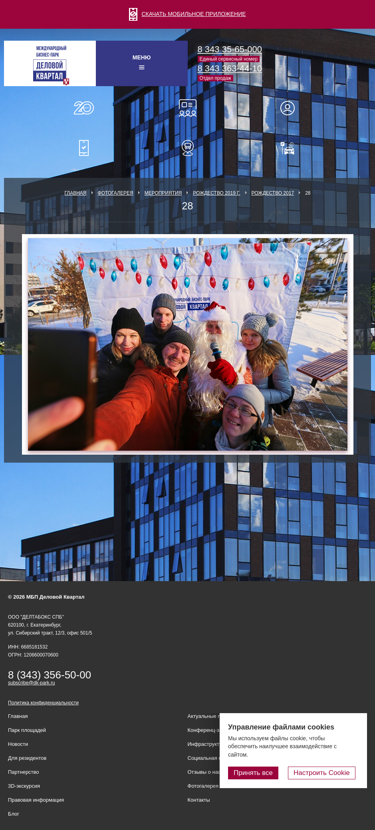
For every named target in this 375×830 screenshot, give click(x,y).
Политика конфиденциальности (43, 703)
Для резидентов (291, 108)
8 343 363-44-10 (230, 68)
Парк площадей (27, 730)
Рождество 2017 (273, 193)
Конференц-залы (188, 108)
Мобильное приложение (84, 148)
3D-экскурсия (24, 786)
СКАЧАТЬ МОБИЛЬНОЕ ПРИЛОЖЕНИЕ (187, 14)
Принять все (260, 773)
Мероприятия (163, 193)
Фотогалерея (115, 193)
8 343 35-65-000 (230, 49)
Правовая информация (36, 800)
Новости (18, 744)
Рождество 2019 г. (216, 193)
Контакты (199, 800)
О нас (84, 108)
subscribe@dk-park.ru (31, 683)
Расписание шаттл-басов (188, 148)
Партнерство (23, 772)
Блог (13, 814)
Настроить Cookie (325, 773)
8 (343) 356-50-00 (49, 675)
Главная (75, 193)
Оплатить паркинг (291, 148)
